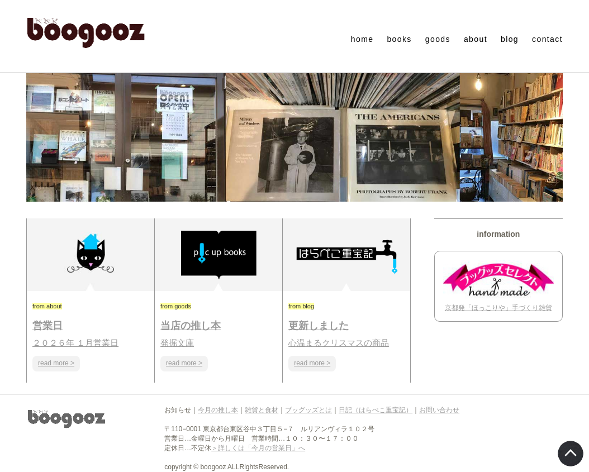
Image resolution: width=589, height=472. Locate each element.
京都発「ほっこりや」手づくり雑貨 (498, 308)
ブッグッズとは (308, 410)
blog (510, 39)
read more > (56, 363)
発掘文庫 (177, 342)
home (362, 39)
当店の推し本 (190, 325)
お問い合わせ (439, 410)
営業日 (47, 325)
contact (547, 39)
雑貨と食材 (261, 410)
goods (437, 39)
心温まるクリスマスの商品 (338, 342)
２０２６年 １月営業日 (75, 342)
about (475, 39)
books (399, 39)
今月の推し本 (218, 410)
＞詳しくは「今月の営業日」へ (258, 448)
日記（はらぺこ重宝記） (375, 410)
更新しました (318, 325)
